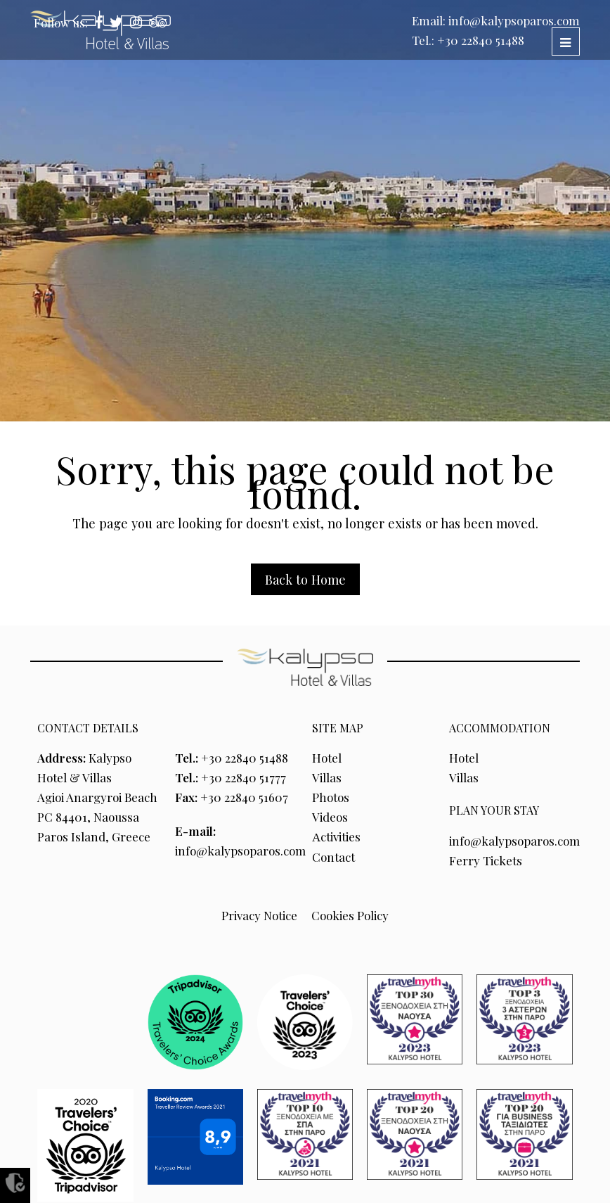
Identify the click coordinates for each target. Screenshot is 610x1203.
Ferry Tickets (485, 860)
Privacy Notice (259, 915)
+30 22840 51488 (480, 40)
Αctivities (336, 836)
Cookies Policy (350, 915)
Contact (333, 857)
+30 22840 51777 (243, 777)
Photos (330, 797)
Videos (330, 817)
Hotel (327, 757)
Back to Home (305, 579)
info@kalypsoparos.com (514, 20)
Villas (327, 777)
